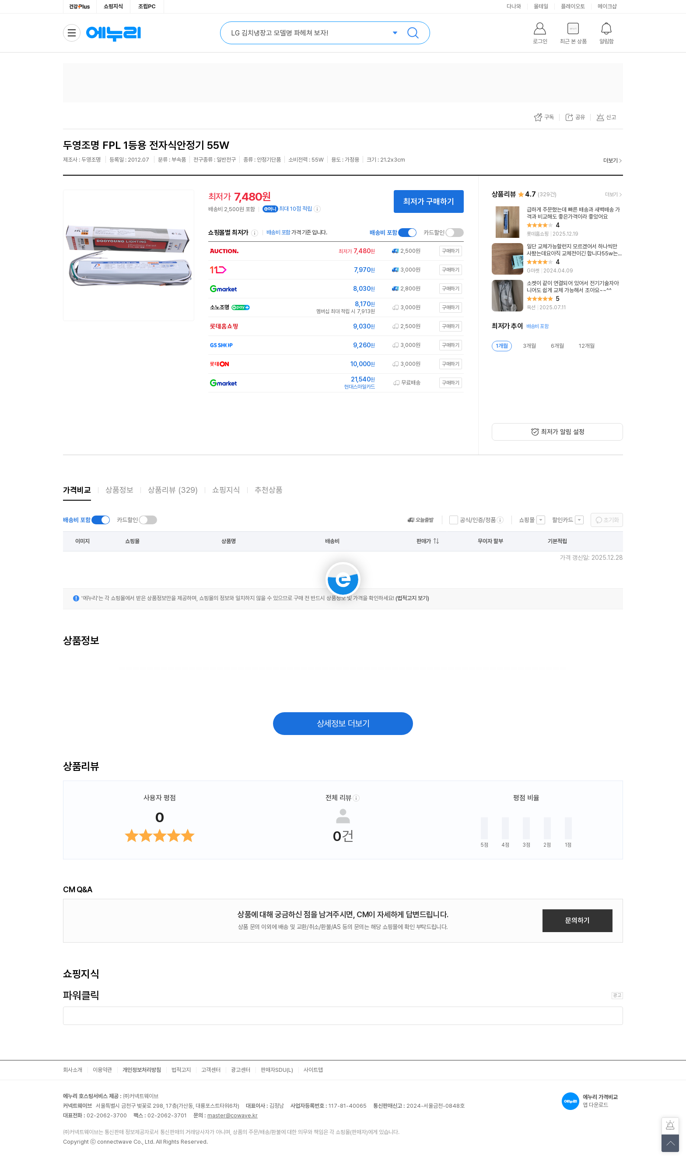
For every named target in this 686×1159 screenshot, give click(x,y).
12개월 (587, 346)
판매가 (423, 541)
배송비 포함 (383, 232)
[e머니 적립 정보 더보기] (318, 209)
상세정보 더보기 (343, 723)
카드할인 (434, 232)
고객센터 (210, 1070)
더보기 (610, 160)
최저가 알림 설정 (562, 432)
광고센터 (240, 1070)
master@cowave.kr (232, 1115)
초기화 (611, 519)
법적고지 (181, 1070)
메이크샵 (607, 6)
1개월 (502, 346)
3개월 (529, 346)
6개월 (557, 346)
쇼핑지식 (113, 6)
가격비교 (77, 490)
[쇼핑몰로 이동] (334, 251)
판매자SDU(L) (277, 1070)
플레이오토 (573, 6)
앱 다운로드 (592, 1101)
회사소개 (72, 1070)
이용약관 (102, 1070)
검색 (413, 33)
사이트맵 (313, 1070)
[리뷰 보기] (557, 222)
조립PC (147, 6)
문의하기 (577, 920)
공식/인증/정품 (478, 519)
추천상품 (269, 490)
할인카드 (562, 519)
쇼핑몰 (527, 519)
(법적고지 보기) (412, 598)
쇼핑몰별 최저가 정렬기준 (254, 233)
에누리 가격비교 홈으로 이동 (113, 33)
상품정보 (119, 490)
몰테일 (541, 6)
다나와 (514, 6)
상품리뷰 (173, 490)
